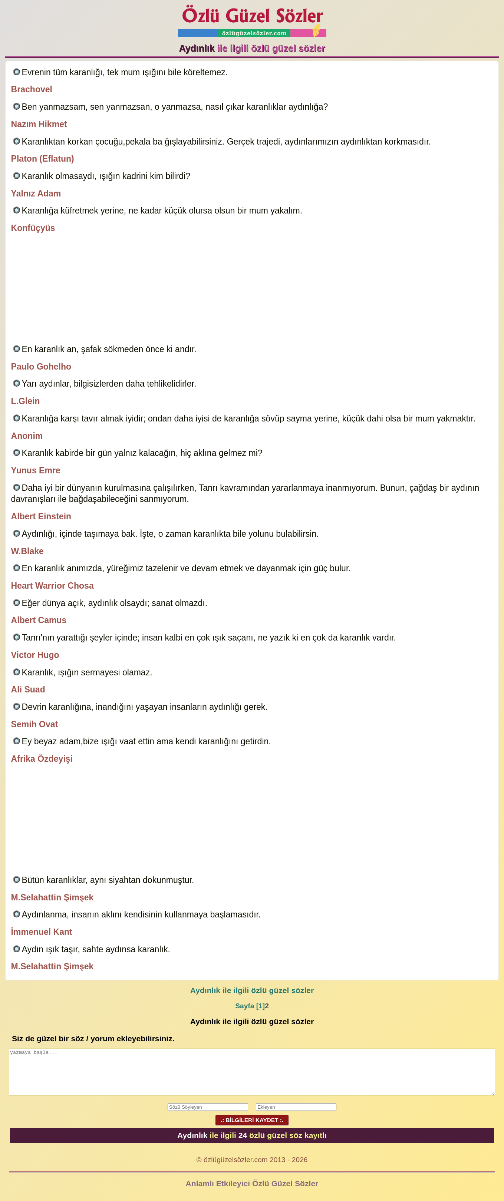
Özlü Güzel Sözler (252, 18)
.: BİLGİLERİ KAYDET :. (251, 1120)
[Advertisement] (252, 290)
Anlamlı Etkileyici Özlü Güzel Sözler (252, 1183)
